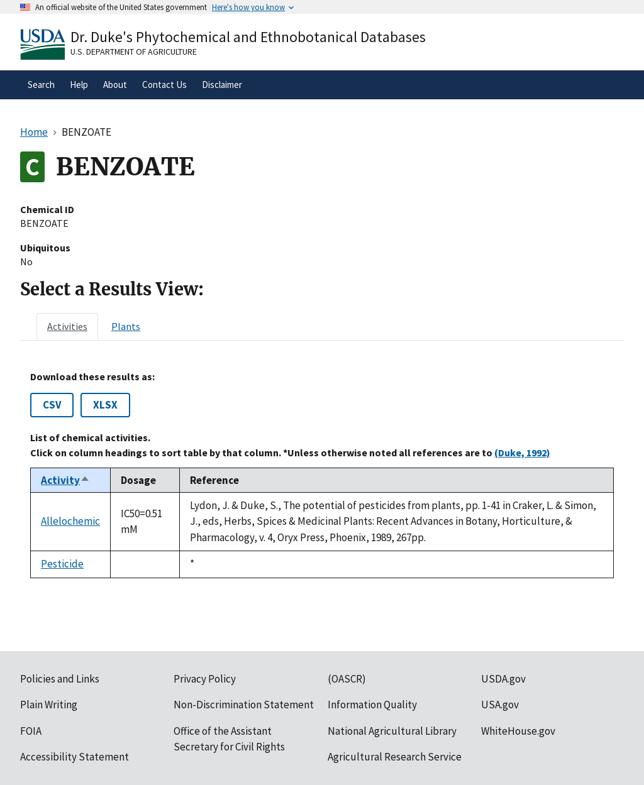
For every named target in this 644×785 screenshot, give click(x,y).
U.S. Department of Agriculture (133, 51)
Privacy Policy (205, 679)
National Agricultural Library (392, 731)
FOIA (31, 731)
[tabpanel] (322, 474)
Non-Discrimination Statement (244, 704)
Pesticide (62, 564)
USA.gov (500, 704)
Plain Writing (48, 704)
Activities (67, 326)
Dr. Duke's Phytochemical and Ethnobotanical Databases (248, 37)
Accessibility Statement (74, 757)
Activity (65, 480)
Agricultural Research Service (395, 757)
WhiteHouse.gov (518, 731)
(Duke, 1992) (522, 452)
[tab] (67, 326)
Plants (125, 326)
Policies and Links (59, 679)
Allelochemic (70, 521)
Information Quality (372, 704)
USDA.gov (503, 679)
